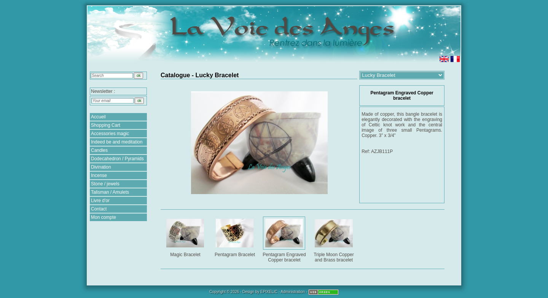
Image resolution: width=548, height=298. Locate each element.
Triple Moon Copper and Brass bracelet (334, 239)
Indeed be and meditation (116, 142)
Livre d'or (100, 200)
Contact (99, 209)
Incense (99, 175)
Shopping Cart (105, 125)
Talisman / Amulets (110, 192)
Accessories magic (110, 133)
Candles (99, 150)
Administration (293, 292)
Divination (101, 167)
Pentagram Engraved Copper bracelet (285, 239)
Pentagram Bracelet (235, 236)
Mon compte (103, 217)
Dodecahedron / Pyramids (117, 158)
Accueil (98, 117)
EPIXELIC (268, 292)
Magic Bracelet (186, 236)
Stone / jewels (105, 183)
